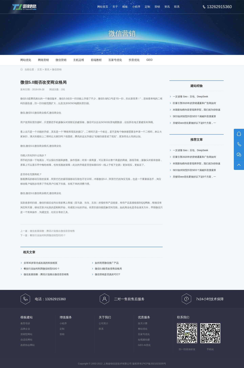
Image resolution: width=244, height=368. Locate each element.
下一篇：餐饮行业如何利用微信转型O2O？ (43, 235)
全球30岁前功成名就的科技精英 (40, 263)
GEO (149, 59)
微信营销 (61, 59)
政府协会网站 (28, 345)
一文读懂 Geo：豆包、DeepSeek (190, 96)
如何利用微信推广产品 (107, 263)
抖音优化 (134, 59)
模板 (125, 6)
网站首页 (102, 6)
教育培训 (25, 323)
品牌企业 (25, 328)
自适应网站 (26, 339)
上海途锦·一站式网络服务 (27, 7)
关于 (115, 6)
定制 (147, 6)
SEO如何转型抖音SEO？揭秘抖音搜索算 (194, 116)
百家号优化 (115, 59)
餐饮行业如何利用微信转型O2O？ (42, 268)
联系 (177, 6)
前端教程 (96, 59)
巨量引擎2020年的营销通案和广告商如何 (194, 103)
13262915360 (219, 7)
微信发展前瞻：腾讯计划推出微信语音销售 (46, 274)
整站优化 (142, 328)
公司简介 (103, 323)
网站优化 (25, 59)
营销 (157, 6)
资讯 (167, 6)
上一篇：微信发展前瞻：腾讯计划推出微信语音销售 (47, 231)
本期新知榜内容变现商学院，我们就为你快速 (196, 109)
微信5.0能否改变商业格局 (108, 268)
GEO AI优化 (144, 345)
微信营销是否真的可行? (107, 274)
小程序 (136, 6)
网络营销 (43, 59)
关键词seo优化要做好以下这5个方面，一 (194, 123)
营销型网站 (26, 334)
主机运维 (78, 59)
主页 (39, 69)
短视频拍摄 (144, 339)
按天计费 (142, 323)
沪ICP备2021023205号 (154, 363)
